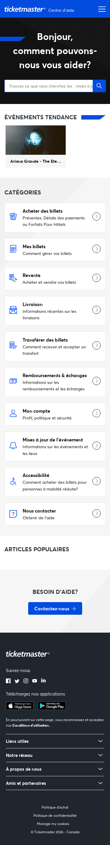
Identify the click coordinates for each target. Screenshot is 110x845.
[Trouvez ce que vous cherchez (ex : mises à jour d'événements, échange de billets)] (55, 86)
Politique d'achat (55, 807)
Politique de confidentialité (55, 815)
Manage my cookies (53, 824)
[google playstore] (52, 708)
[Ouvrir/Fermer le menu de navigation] (100, 9)
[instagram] (25, 681)
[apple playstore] (20, 708)
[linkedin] (43, 681)
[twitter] (17, 681)
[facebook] (8, 681)
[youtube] (34, 681)
